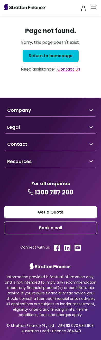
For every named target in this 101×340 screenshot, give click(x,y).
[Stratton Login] (83, 8)
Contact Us (68, 69)
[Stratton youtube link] (78, 248)
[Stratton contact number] (50, 192)
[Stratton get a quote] (50, 212)
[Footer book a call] (50, 228)
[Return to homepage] (51, 56)
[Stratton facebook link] (57, 248)
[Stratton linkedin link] (67, 248)
